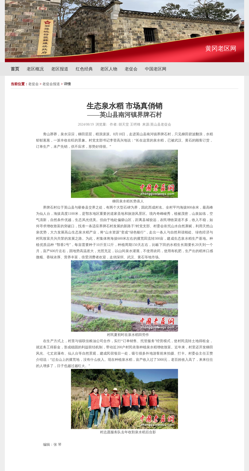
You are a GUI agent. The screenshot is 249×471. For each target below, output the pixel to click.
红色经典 (84, 68)
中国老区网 (155, 68)
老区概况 (35, 68)
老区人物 (108, 68)
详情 (67, 84)
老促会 (131, 68)
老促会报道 (51, 84)
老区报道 (59, 68)
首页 (15, 68)
